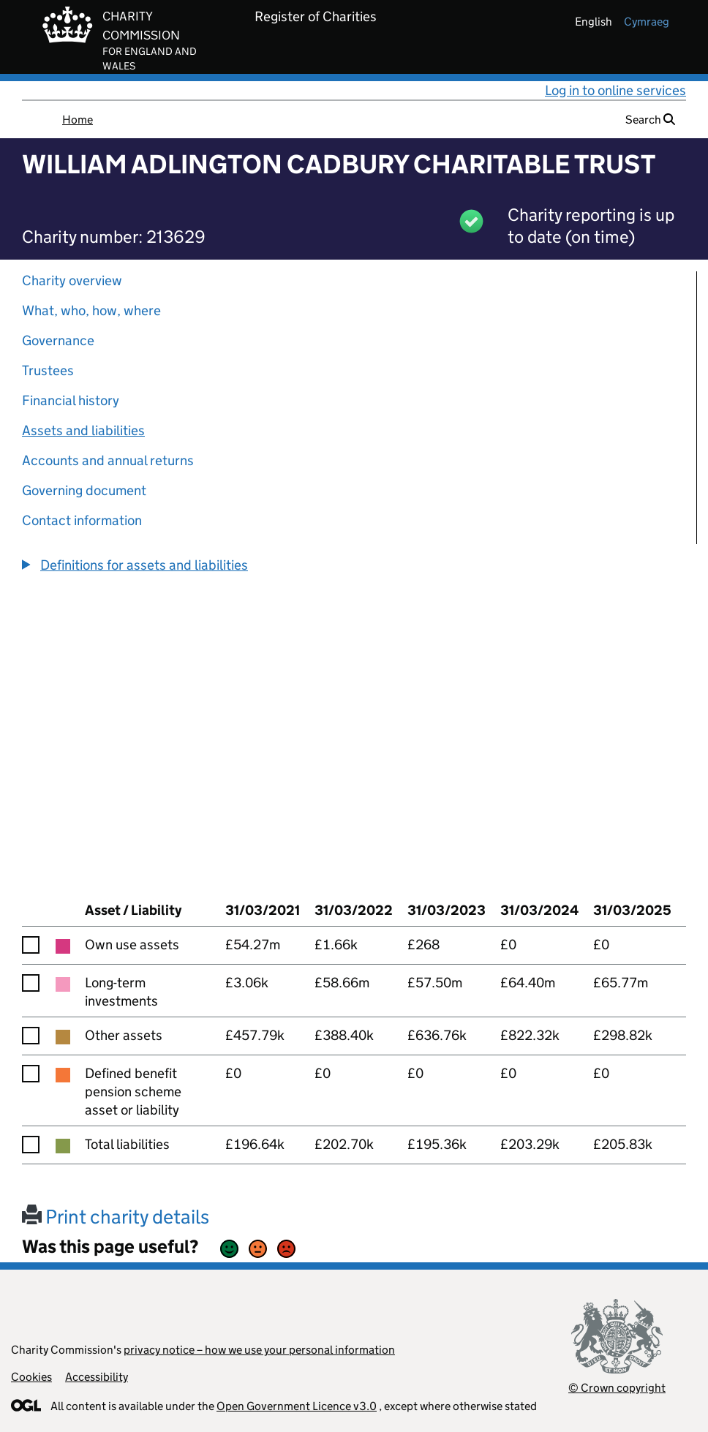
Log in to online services (615, 90)
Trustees (48, 370)
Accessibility (96, 1377)
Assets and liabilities (83, 430)
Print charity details (115, 1217)
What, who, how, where (91, 310)
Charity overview (72, 280)
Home (77, 120)
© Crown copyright (617, 1388)
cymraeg (646, 22)
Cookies (31, 1377)
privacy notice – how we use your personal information (259, 1350)
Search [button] (650, 120)
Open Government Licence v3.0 (296, 1406)
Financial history (70, 400)
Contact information (82, 520)
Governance (58, 340)
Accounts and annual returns (108, 460)
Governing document (84, 490)
